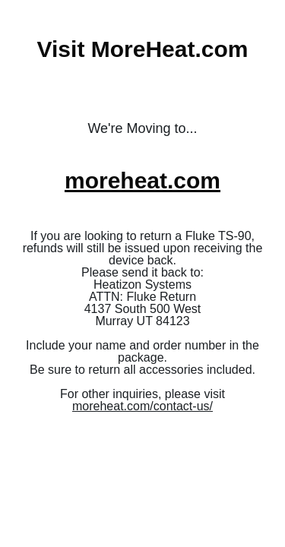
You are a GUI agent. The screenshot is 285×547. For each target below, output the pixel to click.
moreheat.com (142, 180)
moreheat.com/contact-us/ (142, 406)
